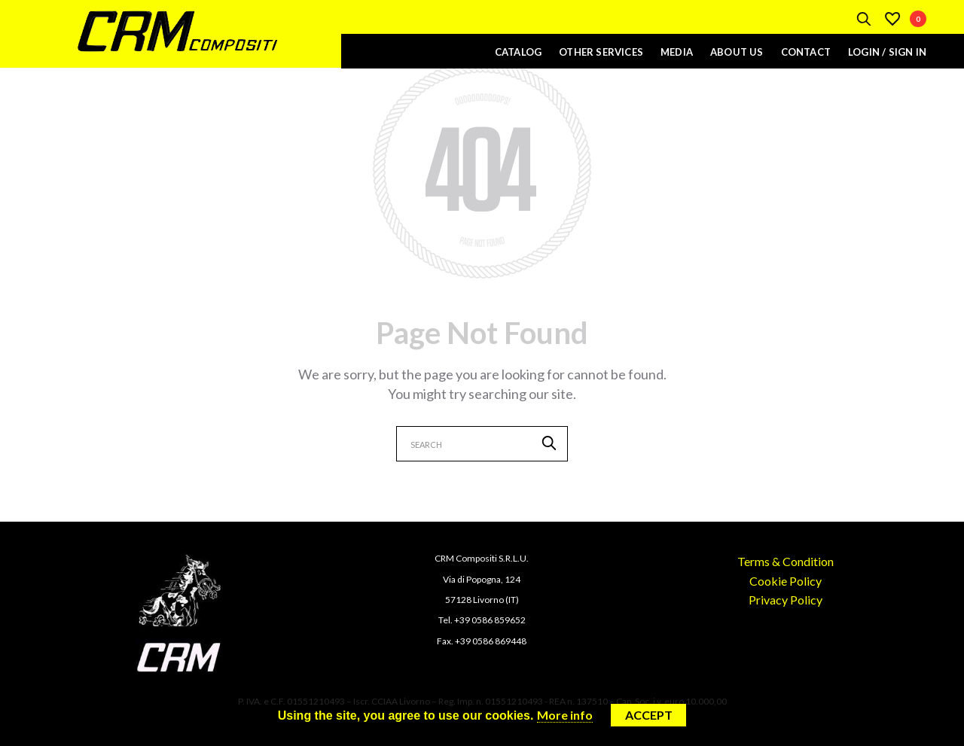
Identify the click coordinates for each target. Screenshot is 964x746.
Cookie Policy (785, 581)
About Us (737, 52)
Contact (806, 52)
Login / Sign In (887, 52)
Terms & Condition (785, 561)
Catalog (518, 52)
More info (565, 715)
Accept (649, 715)
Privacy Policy (785, 599)
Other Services (601, 52)
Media (676, 52)
